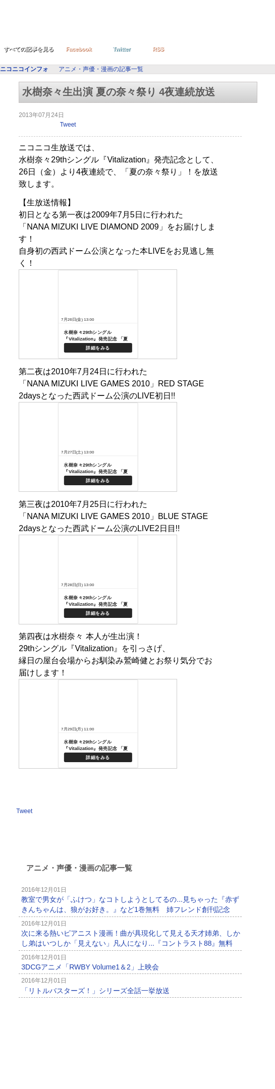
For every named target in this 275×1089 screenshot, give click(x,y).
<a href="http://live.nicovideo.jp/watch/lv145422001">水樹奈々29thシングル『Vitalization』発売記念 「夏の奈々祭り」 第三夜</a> (98, 579)
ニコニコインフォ (100, 26)
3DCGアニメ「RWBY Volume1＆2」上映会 (90, 967)
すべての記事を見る (28, 49)
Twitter (121, 49)
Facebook (78, 49)
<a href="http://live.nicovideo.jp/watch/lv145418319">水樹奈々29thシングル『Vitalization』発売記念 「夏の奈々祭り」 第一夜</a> (98, 314)
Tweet (68, 124)
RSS (158, 49)
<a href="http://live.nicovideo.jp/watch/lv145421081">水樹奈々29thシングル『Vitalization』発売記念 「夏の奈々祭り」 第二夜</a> (98, 447)
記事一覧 (213, 1014)
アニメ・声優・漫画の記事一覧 (101, 69)
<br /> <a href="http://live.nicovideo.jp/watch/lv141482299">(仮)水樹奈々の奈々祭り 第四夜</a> (98, 724)
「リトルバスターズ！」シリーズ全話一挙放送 (95, 991)
